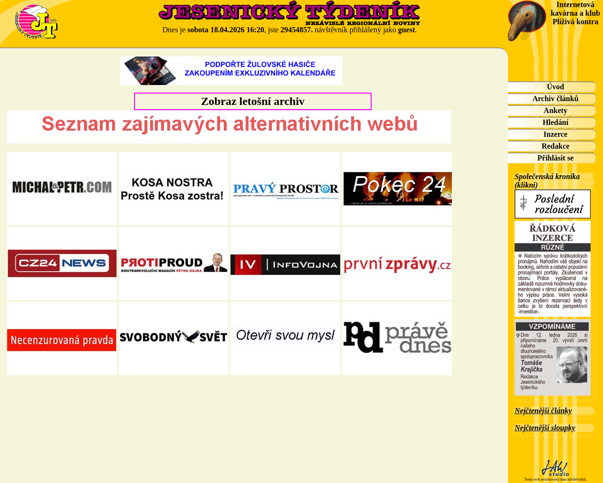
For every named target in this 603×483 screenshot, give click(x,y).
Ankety (555, 110)
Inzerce (555, 134)
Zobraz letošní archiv (253, 101)
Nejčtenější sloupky (545, 428)
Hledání (555, 122)
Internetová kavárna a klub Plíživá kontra (575, 13)
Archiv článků (555, 99)
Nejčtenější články (543, 411)
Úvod (555, 87)
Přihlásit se (555, 158)
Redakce (556, 146)
